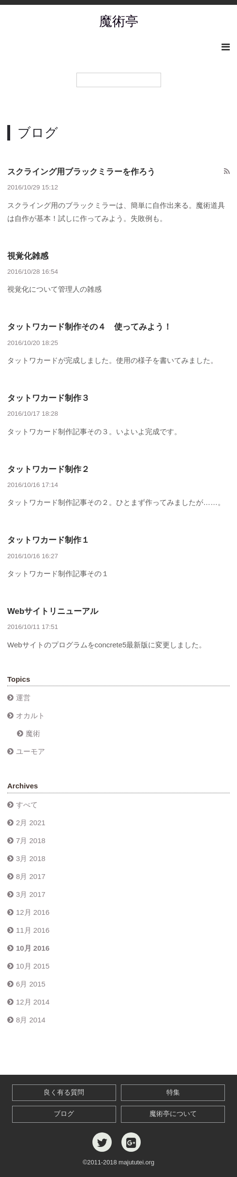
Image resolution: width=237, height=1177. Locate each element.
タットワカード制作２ (48, 469)
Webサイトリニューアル (52, 611)
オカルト (30, 715)
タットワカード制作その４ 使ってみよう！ (89, 326)
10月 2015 (32, 966)
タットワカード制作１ (48, 540)
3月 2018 (30, 858)
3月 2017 (30, 894)
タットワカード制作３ (48, 398)
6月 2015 (30, 984)
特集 (173, 1092)
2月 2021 (30, 822)
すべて (27, 804)
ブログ (64, 1113)
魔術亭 (118, 21)
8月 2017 (30, 876)
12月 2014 (32, 1002)
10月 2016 (32, 948)
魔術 (33, 733)
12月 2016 (32, 912)
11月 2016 (32, 930)
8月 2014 (30, 1020)
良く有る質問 (64, 1092)
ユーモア (30, 751)
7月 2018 (30, 840)
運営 (23, 697)
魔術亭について (173, 1113)
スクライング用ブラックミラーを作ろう (81, 171)
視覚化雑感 (27, 256)
